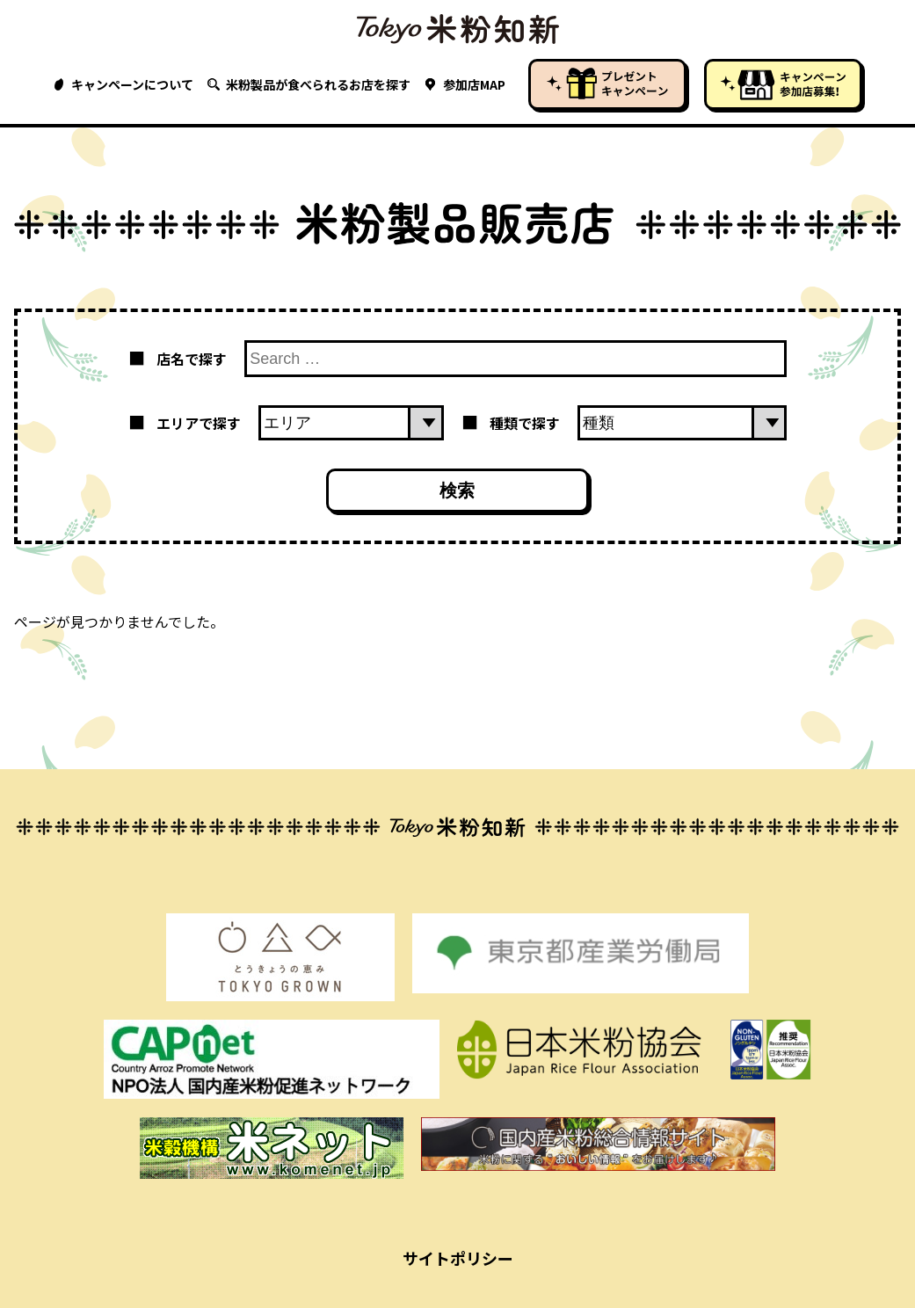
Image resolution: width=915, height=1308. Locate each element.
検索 (457, 490)
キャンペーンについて (123, 84)
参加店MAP (465, 84)
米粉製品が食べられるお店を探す (308, 84)
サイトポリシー (458, 1257)
